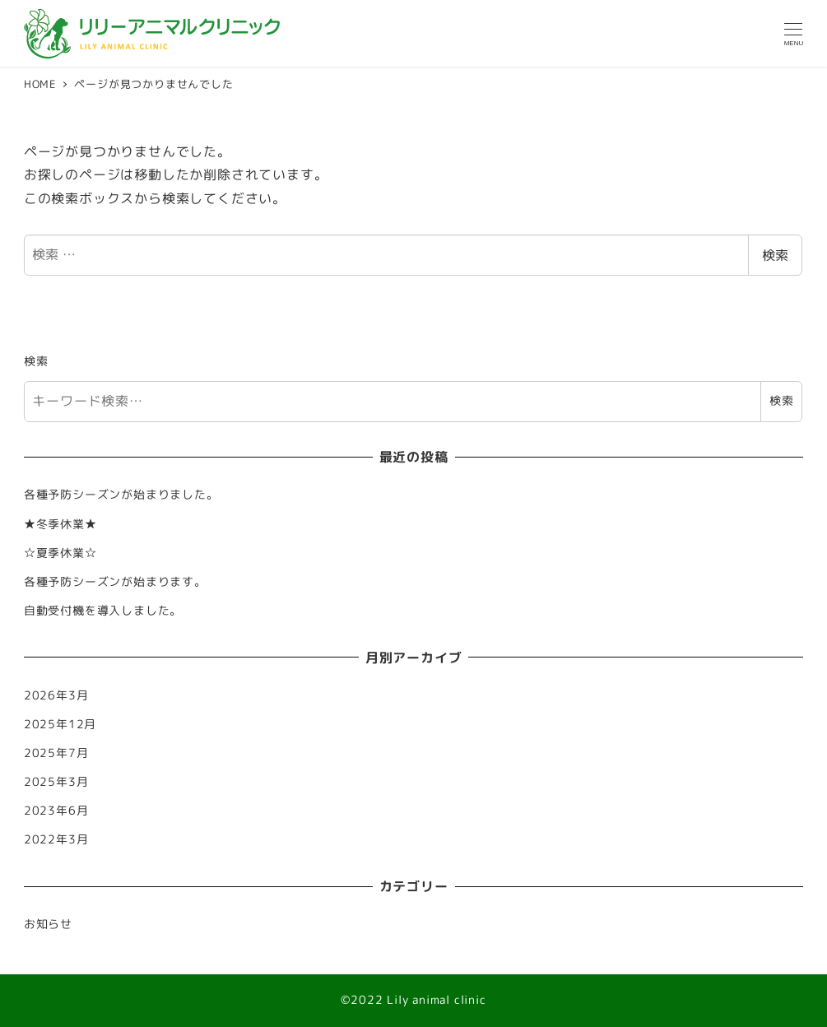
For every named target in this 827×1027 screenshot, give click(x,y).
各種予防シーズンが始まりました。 (121, 494)
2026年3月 (56, 695)
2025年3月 (56, 782)
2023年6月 (56, 810)
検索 (775, 255)
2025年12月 (60, 724)
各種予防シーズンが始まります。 (115, 582)
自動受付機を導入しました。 (103, 610)
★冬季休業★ (60, 524)
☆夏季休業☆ (60, 553)
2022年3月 (56, 839)
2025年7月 (56, 753)
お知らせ (48, 924)
